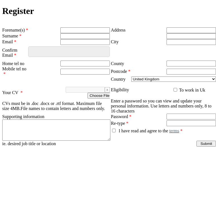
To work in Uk (191, 90)
